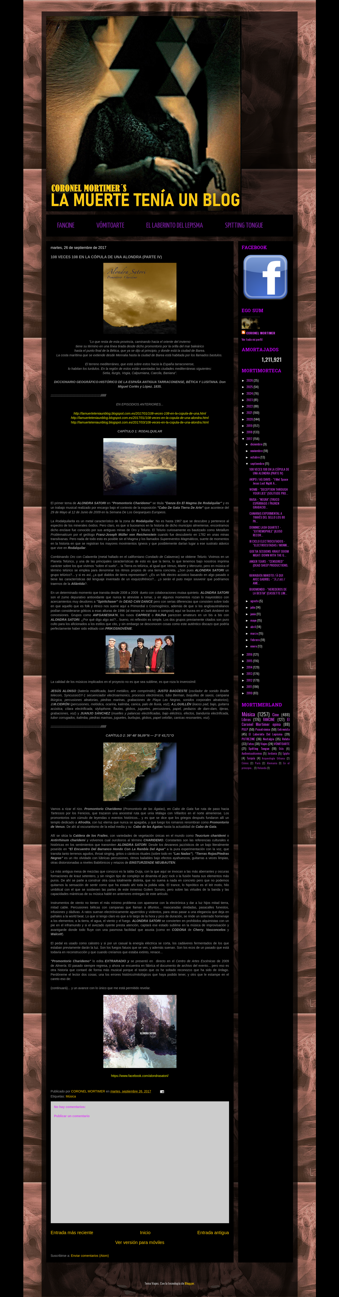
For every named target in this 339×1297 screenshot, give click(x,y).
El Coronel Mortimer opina (266, 721)
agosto (254, 600)
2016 (249, 654)
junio (253, 613)
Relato (286, 738)
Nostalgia (268, 738)
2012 (249, 680)
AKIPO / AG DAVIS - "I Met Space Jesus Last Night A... (268, 481)
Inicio (145, 1232)
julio (253, 607)
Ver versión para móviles (139, 1242)
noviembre (256, 450)
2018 (249, 431)
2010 (249, 692)
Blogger (189, 1283)
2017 (249, 438)
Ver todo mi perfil (252, 339)
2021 (249, 412)
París (258, 763)
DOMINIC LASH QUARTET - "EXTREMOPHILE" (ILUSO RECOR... (265, 531)
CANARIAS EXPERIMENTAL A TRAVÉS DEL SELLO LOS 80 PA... (267, 517)
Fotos (250, 743)
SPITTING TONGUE (244, 225)
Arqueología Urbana (273, 758)
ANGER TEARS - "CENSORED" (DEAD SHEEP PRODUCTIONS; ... (268, 565)
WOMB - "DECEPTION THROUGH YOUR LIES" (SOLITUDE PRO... (268, 491)
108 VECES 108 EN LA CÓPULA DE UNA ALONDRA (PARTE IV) (269, 471)
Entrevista (284, 729)
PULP (245, 729)
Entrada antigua (213, 1232)
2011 (249, 686)
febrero (255, 639)
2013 (249, 673)
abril (253, 626)
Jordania (272, 753)
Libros (246, 719)
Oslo (281, 748)
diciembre (256, 444)
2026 (250, 380)
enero (254, 646)
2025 (250, 386)
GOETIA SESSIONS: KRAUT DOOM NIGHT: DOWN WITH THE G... (269, 553)
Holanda (262, 768)
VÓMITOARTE (110, 225)
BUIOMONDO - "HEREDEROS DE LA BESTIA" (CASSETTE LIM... (268, 591)
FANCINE (66, 225)
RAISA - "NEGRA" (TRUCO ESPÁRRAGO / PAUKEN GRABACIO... (264, 503)
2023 (250, 399)
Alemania (272, 763)
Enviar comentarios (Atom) (90, 1255)
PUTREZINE (248, 738)
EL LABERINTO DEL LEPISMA (174, 225)
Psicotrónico (262, 729)
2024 (250, 393)
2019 (249, 425)
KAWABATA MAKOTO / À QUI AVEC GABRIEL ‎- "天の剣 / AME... (267, 579)
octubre (255, 457)
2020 (250, 419)
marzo (254, 633)
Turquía (251, 758)
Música (71, 1096)
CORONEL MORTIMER (260, 332)
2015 (249, 660)
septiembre (257, 463)
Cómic (245, 763)
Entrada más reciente (72, 1232)
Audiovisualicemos (252, 753)
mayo (253, 620)
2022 (250, 406)
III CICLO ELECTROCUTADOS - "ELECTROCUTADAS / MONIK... (269, 543)
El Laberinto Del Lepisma (266, 734)
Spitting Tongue (258, 748)
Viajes (263, 743)
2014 (249, 667)
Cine (275, 714)
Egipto (286, 753)
